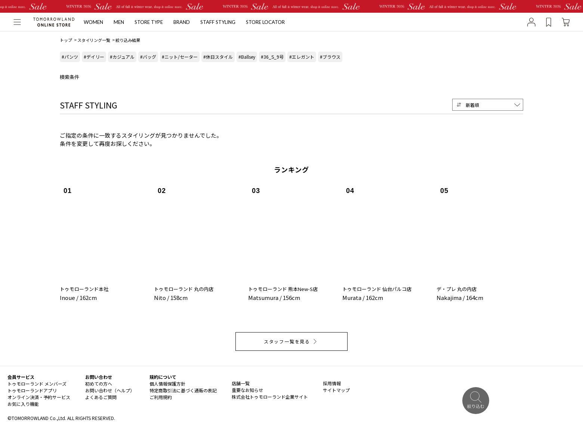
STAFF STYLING (217, 22)
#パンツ (70, 56)
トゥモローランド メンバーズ (37, 383)
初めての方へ (98, 383)
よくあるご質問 (101, 397)
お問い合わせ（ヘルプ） (110, 390)
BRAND (181, 22)
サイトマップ (336, 390)
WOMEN (93, 22)
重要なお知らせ (247, 390)
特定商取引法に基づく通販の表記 (183, 390)
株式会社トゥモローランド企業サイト (270, 396)
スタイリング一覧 (93, 40)
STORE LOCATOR (265, 22)
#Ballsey (246, 56)
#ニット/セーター (180, 56)
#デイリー (94, 56)
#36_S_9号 (272, 56)
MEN (119, 22)
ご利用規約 (160, 397)
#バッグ (148, 56)
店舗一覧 (241, 383)
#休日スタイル (218, 56)
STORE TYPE (149, 22)
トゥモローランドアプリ (32, 390)
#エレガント (301, 56)
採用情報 (332, 383)
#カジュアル (122, 56)
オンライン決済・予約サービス (38, 397)
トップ (66, 40)
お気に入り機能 (23, 404)
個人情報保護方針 (167, 383)
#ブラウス (330, 56)
